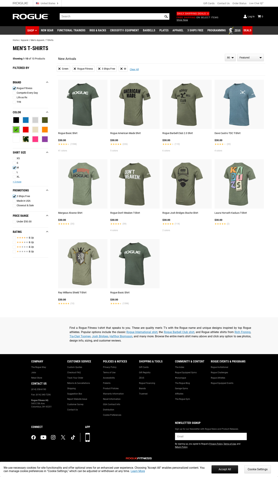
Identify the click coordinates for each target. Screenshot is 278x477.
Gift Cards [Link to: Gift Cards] (144, 367)
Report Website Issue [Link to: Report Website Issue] (77, 399)
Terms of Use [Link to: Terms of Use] (109, 372)
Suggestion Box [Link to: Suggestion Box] (74, 394)
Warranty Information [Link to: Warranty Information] (113, 394)
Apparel (24, 40)
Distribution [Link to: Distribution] (108, 409)
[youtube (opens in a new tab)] (43, 437)
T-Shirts (49, 40)
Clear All (134, 69)
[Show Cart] (260, 16)
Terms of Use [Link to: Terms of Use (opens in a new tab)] (229, 444)
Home (16, 40)
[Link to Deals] (247, 30)
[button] (166, 16)
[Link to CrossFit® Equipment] (124, 30)
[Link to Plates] (164, 30)
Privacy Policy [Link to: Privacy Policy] (109, 367)
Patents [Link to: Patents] (106, 383)
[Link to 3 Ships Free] (195, 30)
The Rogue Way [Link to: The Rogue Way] (38, 367)
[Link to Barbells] (149, 30)
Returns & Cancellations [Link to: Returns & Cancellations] (78, 383)
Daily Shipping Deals (193, 13)
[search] (114, 16)
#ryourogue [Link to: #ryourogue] (180, 378)
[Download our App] (87, 437)
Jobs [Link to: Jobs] (33, 372)
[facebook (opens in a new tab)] (33, 437)
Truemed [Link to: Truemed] (143, 394)
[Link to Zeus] (235, 30)
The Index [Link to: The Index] (179, 367)
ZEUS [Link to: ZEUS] (141, 378)
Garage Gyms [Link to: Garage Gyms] (181, 388)
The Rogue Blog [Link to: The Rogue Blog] (182, 383)
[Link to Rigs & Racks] (97, 30)
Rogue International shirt (141, 332)
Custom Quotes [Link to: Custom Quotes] (74, 367)
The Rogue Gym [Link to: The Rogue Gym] (182, 399)
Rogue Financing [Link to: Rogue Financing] (147, 383)
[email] (211, 436)
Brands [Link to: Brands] (142, 388)
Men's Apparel (37, 40)
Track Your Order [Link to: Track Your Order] (75, 378)
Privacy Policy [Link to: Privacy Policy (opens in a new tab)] (216, 444)
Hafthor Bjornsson (121, 336)
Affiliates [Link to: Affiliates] (179, 394)
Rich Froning (243, 332)
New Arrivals (67, 59)
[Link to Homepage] (31, 16)
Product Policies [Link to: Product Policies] (111, 388)
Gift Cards (209, 3)
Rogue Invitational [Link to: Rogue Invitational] (219, 367)
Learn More (138, 471)
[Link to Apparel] (178, 30)
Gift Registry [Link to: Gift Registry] (145, 372)
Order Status (239, 3)
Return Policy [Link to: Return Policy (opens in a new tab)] (181, 447)
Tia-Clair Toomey (80, 336)
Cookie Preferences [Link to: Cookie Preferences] (112, 415)
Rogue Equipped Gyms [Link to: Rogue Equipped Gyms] (186, 372)
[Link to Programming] (216, 30)
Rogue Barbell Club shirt (179, 332)
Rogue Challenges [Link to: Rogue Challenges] (219, 372)
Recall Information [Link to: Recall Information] (112, 399)
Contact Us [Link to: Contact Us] (72, 409)
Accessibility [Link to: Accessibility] (109, 378)
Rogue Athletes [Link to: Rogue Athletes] (218, 378)
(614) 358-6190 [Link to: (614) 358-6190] (38, 389)
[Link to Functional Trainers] (71, 30)
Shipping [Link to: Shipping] (71, 388)
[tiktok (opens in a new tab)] (73, 437)
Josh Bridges (100, 336)
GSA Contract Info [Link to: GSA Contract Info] (111, 404)
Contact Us (223, 3)
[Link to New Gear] (47, 30)
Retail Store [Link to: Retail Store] (36, 378)
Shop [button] (30, 30)
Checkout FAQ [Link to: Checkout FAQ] (74, 372)
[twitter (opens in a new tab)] (63, 437)
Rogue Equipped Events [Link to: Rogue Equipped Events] (222, 383)
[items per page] (230, 57)
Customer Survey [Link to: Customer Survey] (75, 404)
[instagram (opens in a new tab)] (53, 437)
